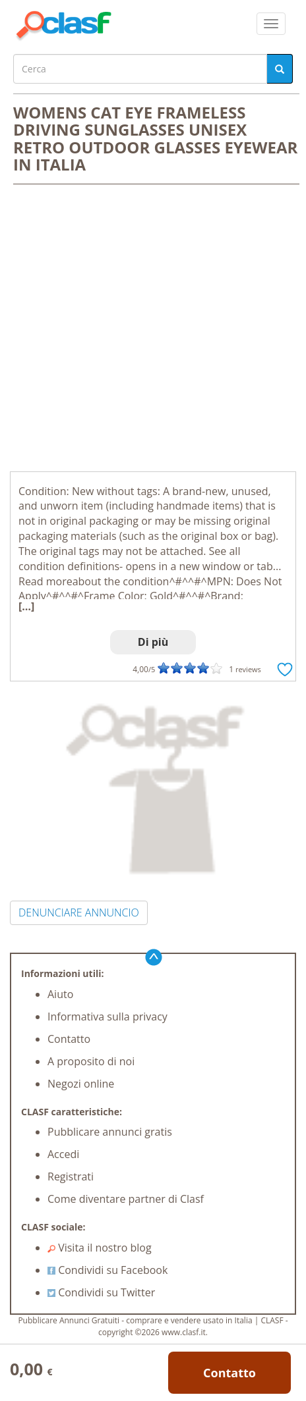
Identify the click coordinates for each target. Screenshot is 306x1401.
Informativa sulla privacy (107, 1016)
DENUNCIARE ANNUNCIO (78, 912)
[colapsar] (271, 24)
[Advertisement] (153, 329)
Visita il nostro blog (99, 1247)
